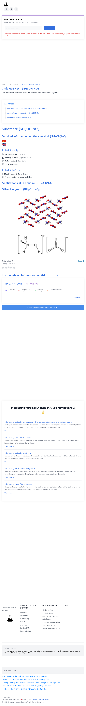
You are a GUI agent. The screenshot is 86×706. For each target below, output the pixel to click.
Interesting (24, 618)
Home (4, 84)
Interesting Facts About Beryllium (19, 468)
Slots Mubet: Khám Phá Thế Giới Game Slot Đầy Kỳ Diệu (24, 676)
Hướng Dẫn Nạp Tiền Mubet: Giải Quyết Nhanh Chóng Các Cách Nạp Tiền (31, 682)
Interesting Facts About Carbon (18, 484)
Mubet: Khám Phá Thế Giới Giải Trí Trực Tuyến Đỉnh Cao (25, 689)
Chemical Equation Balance (41, 699)
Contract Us (25, 628)
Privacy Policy (25, 631)
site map (23, 625)
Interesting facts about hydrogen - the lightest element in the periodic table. (38, 422)
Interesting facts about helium (17, 437)
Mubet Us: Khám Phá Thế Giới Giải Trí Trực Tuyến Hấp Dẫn (26, 679)
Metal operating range (51, 628)
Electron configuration (51, 622)
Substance (14, 84)
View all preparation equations (43, 308)
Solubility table (48, 625)
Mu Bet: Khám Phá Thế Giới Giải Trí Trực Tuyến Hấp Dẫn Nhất (27, 686)
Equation (23, 612)
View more (76, 298)
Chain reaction (47, 610)
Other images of (19, 117)
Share (81, 261)
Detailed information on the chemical (27, 108)
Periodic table (47, 613)
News (22, 622)
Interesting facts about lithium (17, 453)
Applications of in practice (23, 113)
